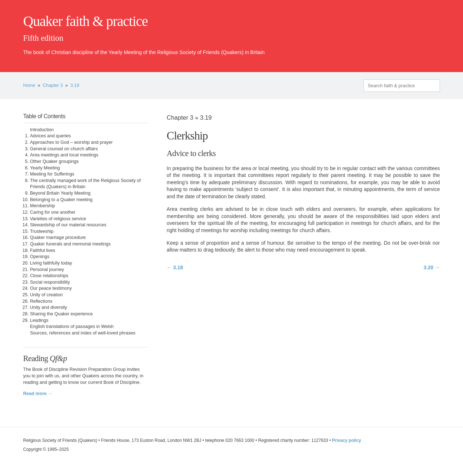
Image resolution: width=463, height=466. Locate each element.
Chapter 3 (53, 85)
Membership (42, 205)
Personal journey (47, 269)
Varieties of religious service (58, 218)
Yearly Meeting (45, 167)
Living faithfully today (51, 263)
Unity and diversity (48, 307)
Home (29, 85)
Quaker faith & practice (85, 21)
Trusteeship (41, 231)
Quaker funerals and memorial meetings (70, 244)
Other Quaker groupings (54, 161)
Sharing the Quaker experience (61, 313)
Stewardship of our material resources (68, 224)
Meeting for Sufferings (52, 174)
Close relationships (49, 275)
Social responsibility (50, 282)
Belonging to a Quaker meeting (61, 199)
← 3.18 (175, 267)
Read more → (37, 393)
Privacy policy (346, 440)
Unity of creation (46, 294)
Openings (39, 256)
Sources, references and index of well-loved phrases (82, 333)
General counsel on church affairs (64, 148)
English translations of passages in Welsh (71, 326)
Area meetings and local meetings (64, 154)
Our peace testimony (51, 288)
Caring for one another (52, 212)
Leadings (39, 320)
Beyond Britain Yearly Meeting (60, 193)
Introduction (42, 129)
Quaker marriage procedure (58, 237)
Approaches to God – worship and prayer (71, 142)
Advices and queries (50, 135)
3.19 (74, 85)
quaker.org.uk (418, 33)
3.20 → (432, 267)
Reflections (41, 301)
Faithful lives (42, 250)
